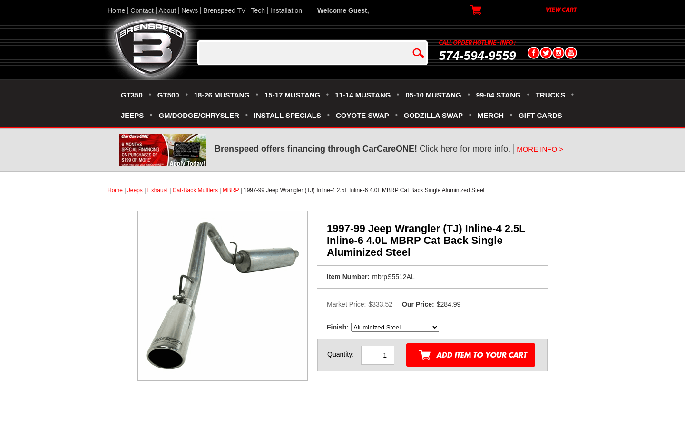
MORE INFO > (540, 149)
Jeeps (135, 190)
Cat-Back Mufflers (195, 190)
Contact (141, 10)
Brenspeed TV (224, 10)
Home (116, 10)
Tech (258, 10)
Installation (286, 10)
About (167, 10)
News (189, 10)
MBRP (231, 190)
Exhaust (157, 190)
